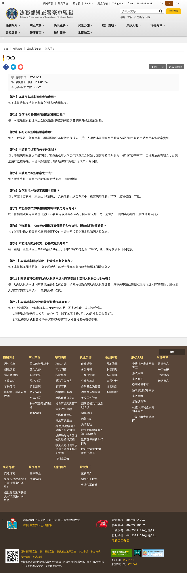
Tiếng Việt (118, 3)
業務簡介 (86, 473)
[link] (6, 67)
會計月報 (86, 369)
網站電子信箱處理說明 (15, 393)
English (89, 3)
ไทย (130, 3)
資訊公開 (84, 25)
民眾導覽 (11, 32)
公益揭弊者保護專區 (143, 418)
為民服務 (60, 25)
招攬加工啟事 (89, 479)
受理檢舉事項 (140, 384)
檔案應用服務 (33, 48)
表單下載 (61, 386)
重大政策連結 (64, 409)
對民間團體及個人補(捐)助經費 (92, 431)
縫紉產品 (163, 380)
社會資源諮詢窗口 (66, 403)
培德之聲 (35, 375)
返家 (148, 17)
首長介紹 (9, 380)
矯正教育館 (11, 375)
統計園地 (108, 25)
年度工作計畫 (89, 397)
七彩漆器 (163, 375)
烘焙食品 (163, 363)
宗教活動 (35, 412)
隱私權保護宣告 (29, 551)
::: (3, 2)
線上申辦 (83, 551)
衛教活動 (35, 479)
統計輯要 (112, 375)
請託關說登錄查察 (143, 390)
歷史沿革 (9, 363)
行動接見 (61, 375)
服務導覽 (86, 363)
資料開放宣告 (47, 551)
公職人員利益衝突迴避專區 (143, 409)
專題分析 (112, 380)
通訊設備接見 (64, 380)
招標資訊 (86, 412)
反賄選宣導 (139, 401)
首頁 (5, 48)
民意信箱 (25, 556)
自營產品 (139, 17)
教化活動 (35, 392)
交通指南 (9, 473)
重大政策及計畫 (39, 363)
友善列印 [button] (177, 66)
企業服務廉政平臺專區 (143, 365)
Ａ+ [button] (177, 3)
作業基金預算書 (90, 392)
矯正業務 (35, 25)
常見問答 (63, 3)
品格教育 (35, 380)
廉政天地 (132, 25)
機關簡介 (11, 25)
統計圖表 (60, 32)
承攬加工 (84, 32)
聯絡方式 (61, 363)
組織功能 (9, 369)
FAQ (10, 57)
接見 (123, 17)
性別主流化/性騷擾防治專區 (91, 450)
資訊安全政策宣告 (66, 551)
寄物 (129, 17)
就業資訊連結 (64, 420)
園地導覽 (112, 363)
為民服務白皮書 (65, 397)
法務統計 (112, 386)
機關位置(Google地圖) (37, 525)
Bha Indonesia (145, 3)
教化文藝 (35, 369)
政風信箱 (37, 556)
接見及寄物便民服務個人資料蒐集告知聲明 (66, 448)
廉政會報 (137, 395)
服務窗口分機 (120, 540)
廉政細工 (137, 378)
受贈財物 (86, 424)
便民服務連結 (64, 414)
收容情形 (112, 369)
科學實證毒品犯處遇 (41, 405)
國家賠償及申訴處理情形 (92, 405)
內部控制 (86, 418)
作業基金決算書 (90, 386)
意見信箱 (103, 3)
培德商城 (156, 25)
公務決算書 (88, 375)
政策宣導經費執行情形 (92, 441)
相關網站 (112, 392)
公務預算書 (88, 380)
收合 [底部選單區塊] (172, 351)
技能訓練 (35, 386)
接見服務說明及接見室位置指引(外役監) (15, 496)
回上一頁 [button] (159, 66)
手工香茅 (163, 369)
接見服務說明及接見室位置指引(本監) (15, 482)
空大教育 (35, 397)
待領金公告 (62, 458)
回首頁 (76, 3)
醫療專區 (35, 32)
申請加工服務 (89, 484)
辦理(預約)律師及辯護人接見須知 (66, 427)
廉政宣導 (137, 373)
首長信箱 (9, 386)
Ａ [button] (169, 3)
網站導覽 (48, 3)
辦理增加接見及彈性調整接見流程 (66, 437)
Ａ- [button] (161, 3)
